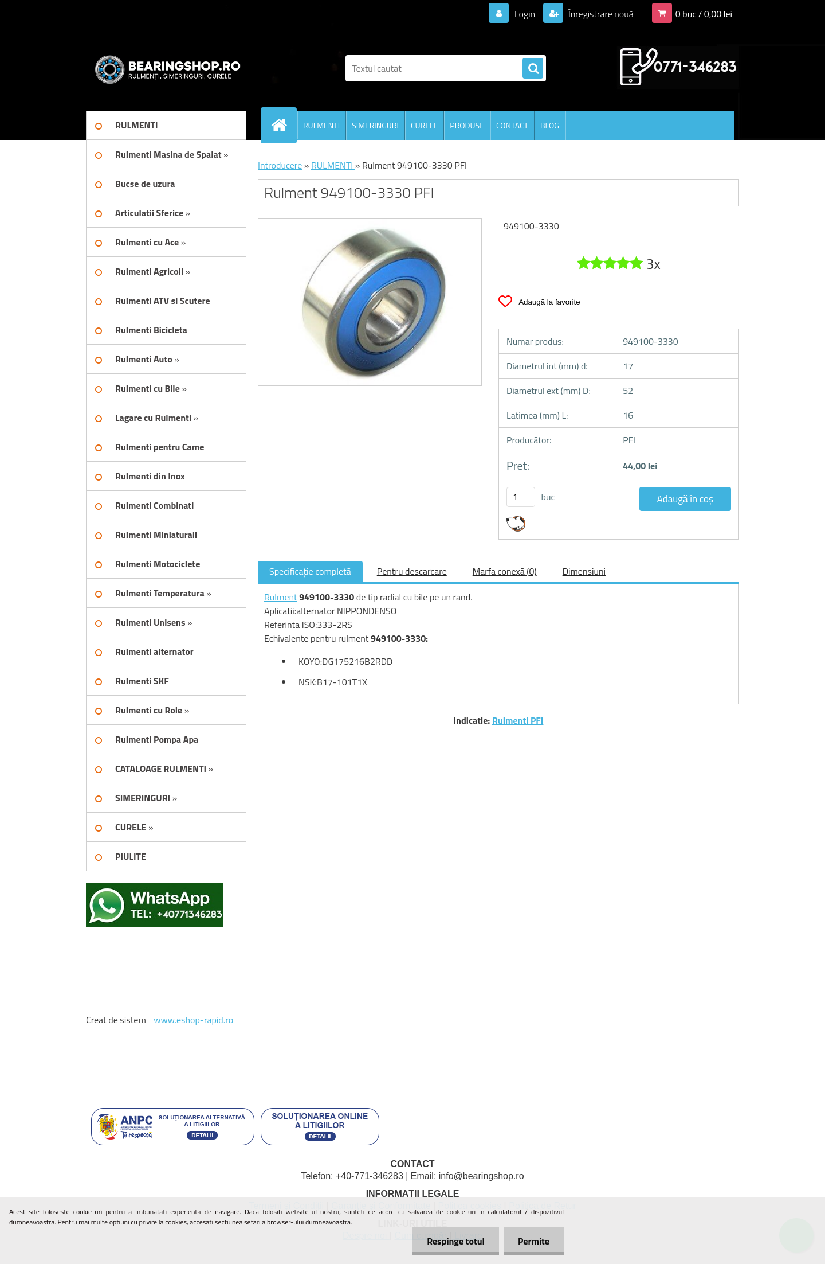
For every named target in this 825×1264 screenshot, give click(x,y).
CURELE (424, 125)
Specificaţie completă (310, 571)
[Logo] (164, 68)
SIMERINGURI (375, 125)
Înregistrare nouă (600, 14)
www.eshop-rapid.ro (193, 1020)
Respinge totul (456, 1241)
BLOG (549, 125)
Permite (533, 1241)
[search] (532, 69)
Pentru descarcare (412, 571)
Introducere (280, 165)
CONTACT (512, 125)
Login (524, 14)
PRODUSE (467, 125)
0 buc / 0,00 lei (703, 14)
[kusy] (520, 497)
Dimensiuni (584, 571)
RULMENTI (321, 125)
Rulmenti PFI (518, 720)
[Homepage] (283, 125)
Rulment (280, 597)
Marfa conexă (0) (505, 571)
